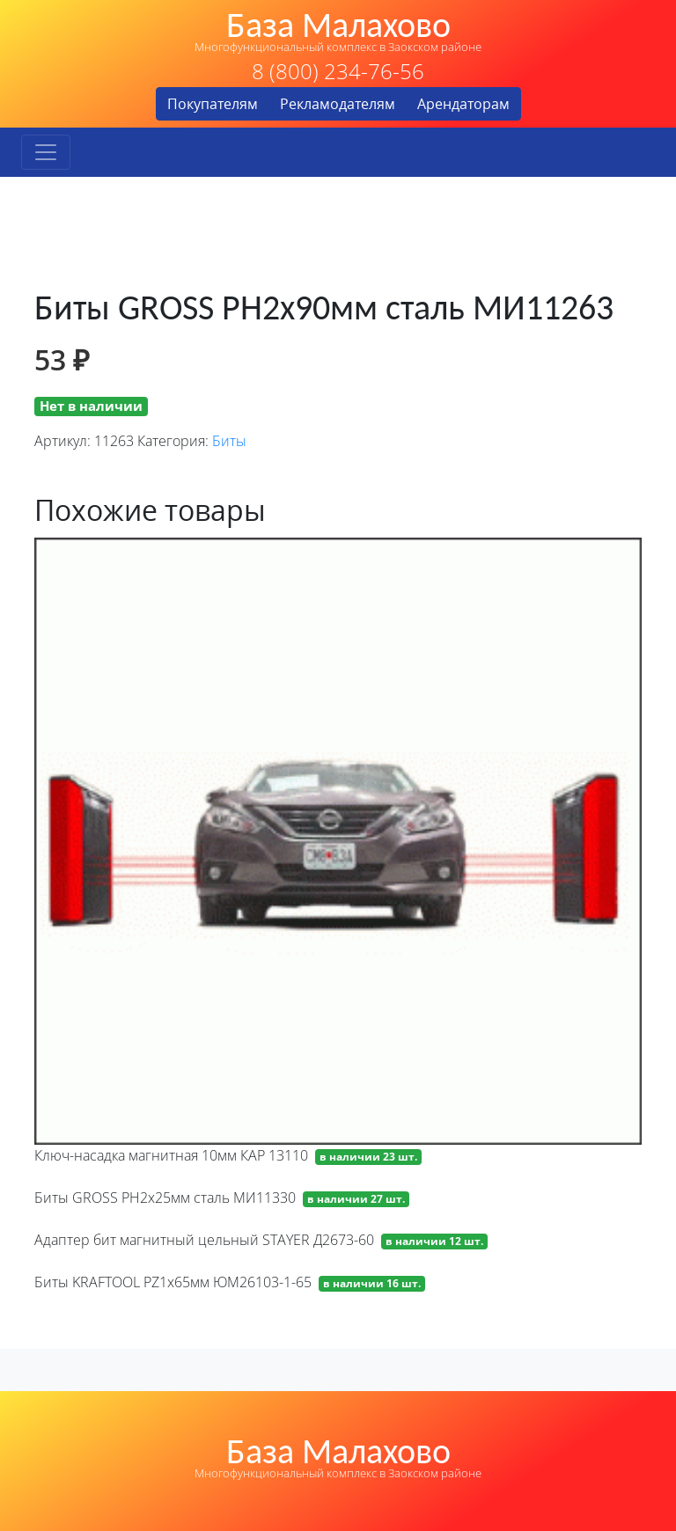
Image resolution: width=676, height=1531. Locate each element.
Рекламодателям (337, 104)
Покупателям (212, 104)
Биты (229, 441)
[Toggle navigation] (45, 152)
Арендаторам (463, 104)
